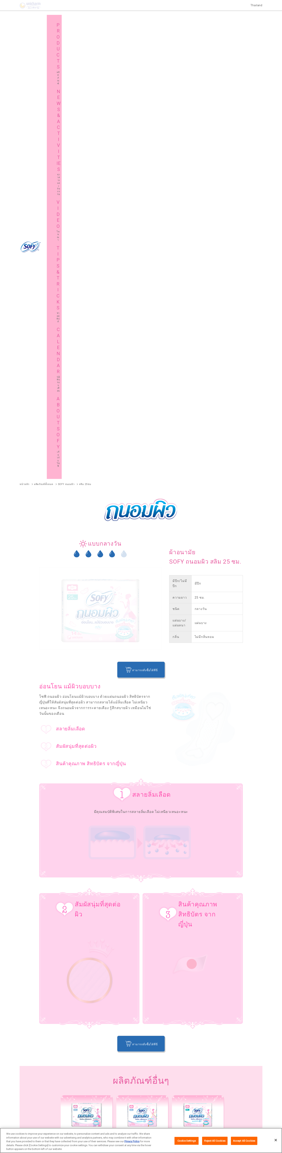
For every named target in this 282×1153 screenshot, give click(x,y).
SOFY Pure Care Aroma (79, 996)
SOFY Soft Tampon (31, 976)
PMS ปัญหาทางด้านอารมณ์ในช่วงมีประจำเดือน (50, 840)
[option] (86, 672)
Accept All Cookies (244, 1141)
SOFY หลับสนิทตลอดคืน (85, 950)
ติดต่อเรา (191, 1120)
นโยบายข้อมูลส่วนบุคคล (167, 1120)
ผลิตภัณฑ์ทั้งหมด (242, 927)
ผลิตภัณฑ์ (33, 1074)
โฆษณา (153, 1074)
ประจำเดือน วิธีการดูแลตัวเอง (113, 840)
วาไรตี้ (161, 840)
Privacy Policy (131, 1141)
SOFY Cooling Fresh (131, 950)
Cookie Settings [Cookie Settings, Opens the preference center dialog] (186, 1141)
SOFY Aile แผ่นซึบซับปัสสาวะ (36, 1016)
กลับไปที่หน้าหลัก (141, 780)
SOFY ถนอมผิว (28, 956)
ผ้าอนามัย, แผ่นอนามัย (233, 840)
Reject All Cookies (214, 1141)
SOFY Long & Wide (124, 996)
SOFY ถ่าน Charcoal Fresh (35, 950)
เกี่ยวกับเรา (92, 1120)
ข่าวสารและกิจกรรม (100, 1074)
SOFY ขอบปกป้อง (214, 950)
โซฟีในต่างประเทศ (160, 1084)
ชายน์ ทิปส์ (216, 1074)
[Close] (275, 1140)
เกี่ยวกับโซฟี (34, 1084)
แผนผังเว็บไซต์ (97, 1084)
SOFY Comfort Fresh (32, 996)
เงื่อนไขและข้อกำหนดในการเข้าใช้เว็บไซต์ (126, 1120)
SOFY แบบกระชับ (174, 950)
